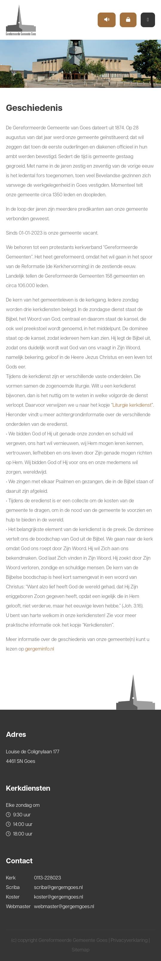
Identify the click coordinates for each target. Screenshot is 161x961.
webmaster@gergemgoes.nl (64, 907)
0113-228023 (47, 878)
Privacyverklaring (129, 940)
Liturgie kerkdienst (132, 405)
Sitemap (80, 950)
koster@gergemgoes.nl (58, 897)
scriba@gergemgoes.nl (58, 887)
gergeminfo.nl (39, 649)
